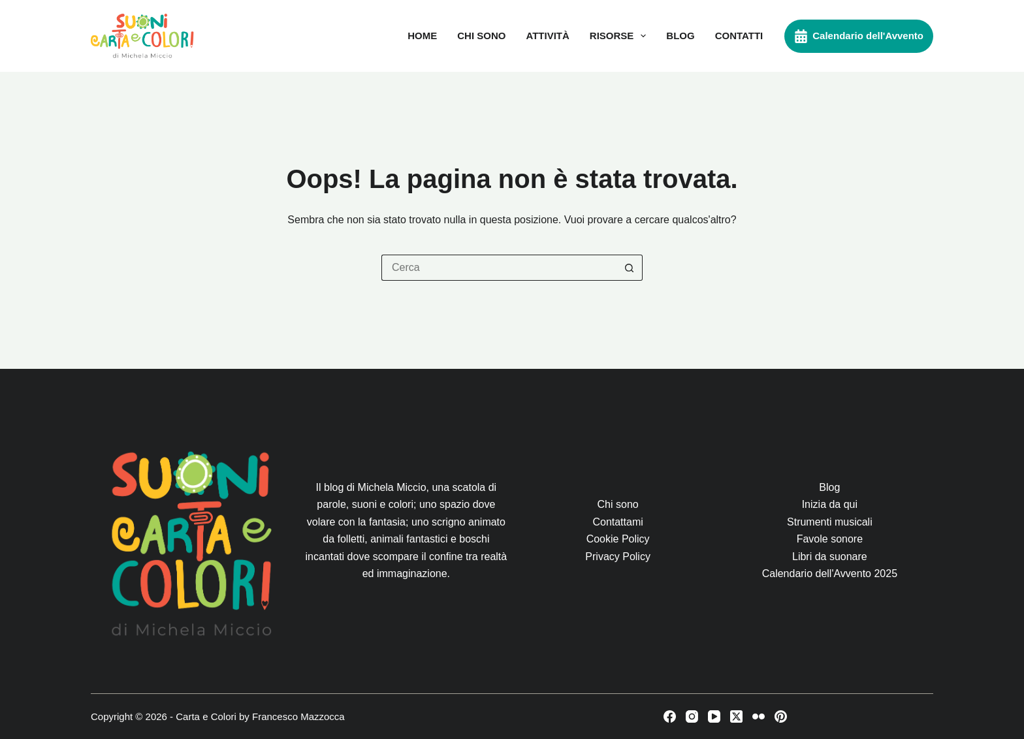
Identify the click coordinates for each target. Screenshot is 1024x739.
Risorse (621, 36)
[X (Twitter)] (736, 716)
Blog (680, 35)
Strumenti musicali (829, 521)
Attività (547, 35)
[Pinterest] (781, 716)
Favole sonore (830, 538)
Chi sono (481, 35)
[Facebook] (670, 716)
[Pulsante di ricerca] (629, 268)
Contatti (739, 35)
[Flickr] (758, 716)
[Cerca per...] (498, 268)
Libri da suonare (829, 556)
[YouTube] (714, 716)
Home (422, 35)
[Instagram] (692, 716)
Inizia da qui (829, 504)
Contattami (617, 521)
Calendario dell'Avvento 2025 (829, 573)
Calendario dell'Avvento (858, 36)
